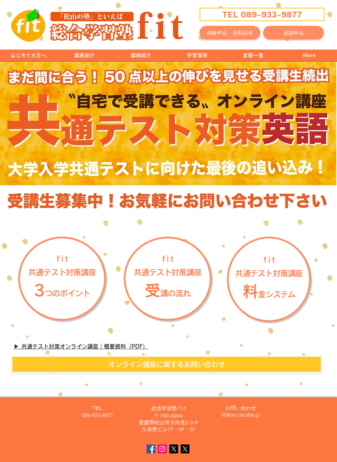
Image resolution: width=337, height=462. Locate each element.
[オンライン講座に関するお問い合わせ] (166, 364)
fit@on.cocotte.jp (240, 414)
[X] (173, 448)
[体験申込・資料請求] (229, 33)
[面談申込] (293, 33)
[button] (269, 279)
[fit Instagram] (162, 448)
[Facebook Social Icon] (150, 448)
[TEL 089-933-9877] (262, 14)
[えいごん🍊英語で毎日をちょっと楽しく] (185, 448)
